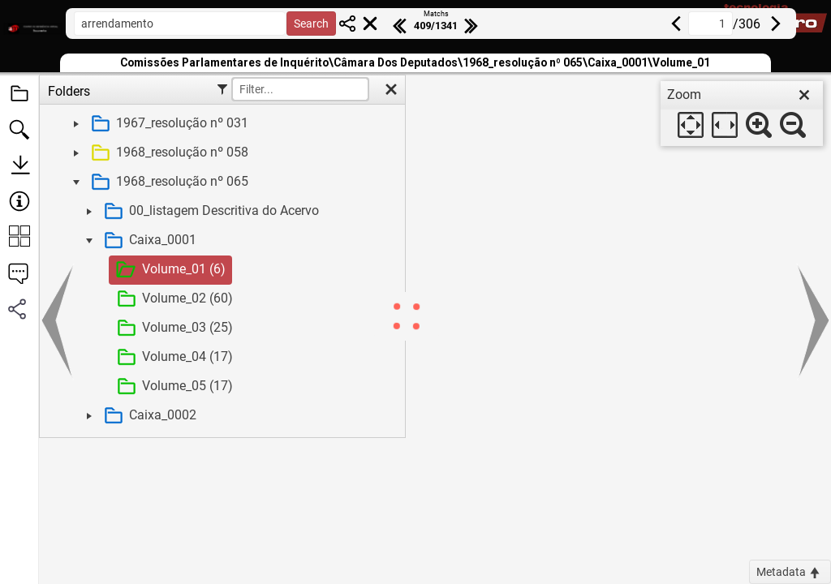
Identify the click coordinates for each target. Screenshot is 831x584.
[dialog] (742, 113)
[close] (804, 95)
